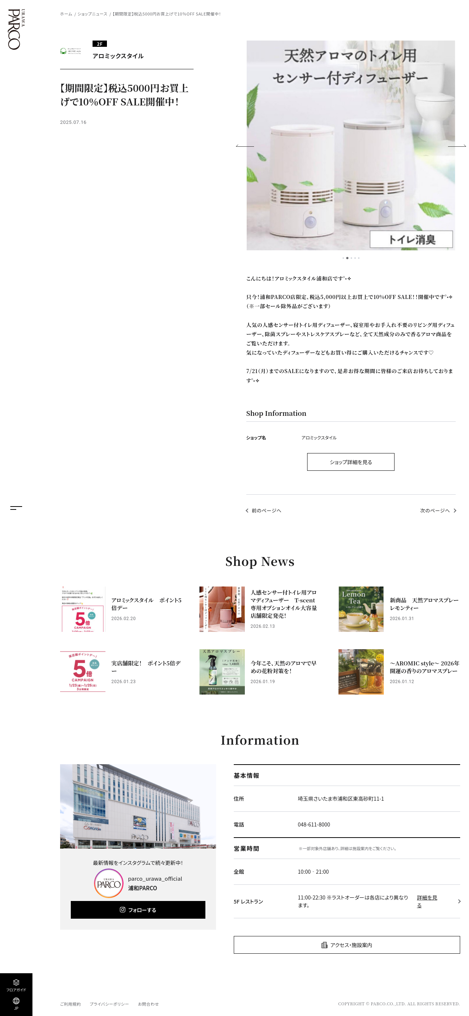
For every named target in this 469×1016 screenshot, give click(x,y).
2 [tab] (347, 258)
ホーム (66, 14)
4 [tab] (355, 258)
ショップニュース (92, 14)
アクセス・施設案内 (351, 945)
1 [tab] (343, 258)
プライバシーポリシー (109, 1004)
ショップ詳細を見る (351, 462)
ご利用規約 (70, 1004)
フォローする (142, 910)
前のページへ (267, 510)
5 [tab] (358, 258)
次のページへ (435, 510)
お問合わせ (148, 1004)
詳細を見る (427, 901)
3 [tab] (351, 258)
